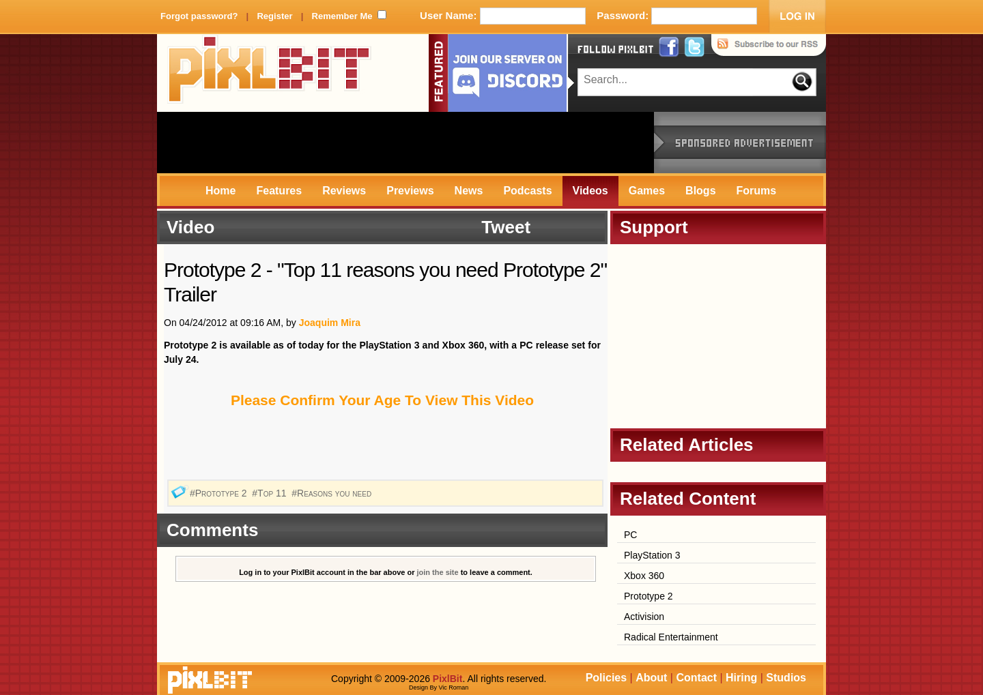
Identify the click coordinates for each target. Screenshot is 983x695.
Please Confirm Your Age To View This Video (382, 400)
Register (274, 16)
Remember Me (342, 16)
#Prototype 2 (220, 493)
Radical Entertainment (671, 637)
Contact (696, 677)
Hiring (741, 677)
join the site (438, 572)
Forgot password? (199, 16)
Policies (606, 677)
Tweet (505, 227)
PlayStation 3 (652, 555)
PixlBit (269, 73)
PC (630, 534)
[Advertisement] (405, 142)
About (651, 677)
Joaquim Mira (329, 322)
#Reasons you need (332, 493)
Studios (786, 677)
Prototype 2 (648, 596)
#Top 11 (270, 493)
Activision (644, 616)
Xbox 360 (644, 575)
